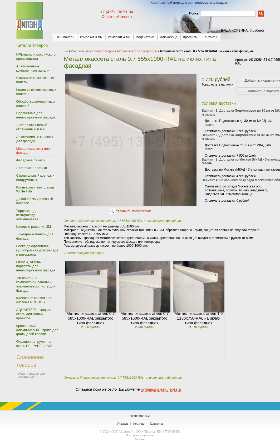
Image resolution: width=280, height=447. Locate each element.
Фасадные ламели (31, 160)
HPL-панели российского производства (36, 56)
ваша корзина (234, 30)
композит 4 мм (119, 37)
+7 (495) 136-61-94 (117, 12)
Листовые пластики (31, 168)
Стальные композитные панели (35, 80)
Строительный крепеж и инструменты (35, 177)
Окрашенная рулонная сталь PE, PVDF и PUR (34, 344)
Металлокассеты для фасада (33, 151)
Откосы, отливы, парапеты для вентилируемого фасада (35, 266)
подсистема (145, 37)
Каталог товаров (103, 51)
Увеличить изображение (134, 211)
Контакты (210, 37)
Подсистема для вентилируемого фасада (35, 115)
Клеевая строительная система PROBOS (34, 300)
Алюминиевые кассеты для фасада (34, 139)
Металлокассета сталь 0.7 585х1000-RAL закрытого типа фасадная (91, 318)
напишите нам (140, 416)
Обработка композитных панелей (35, 104)
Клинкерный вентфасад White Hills (35, 189)
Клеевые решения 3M (33, 227)
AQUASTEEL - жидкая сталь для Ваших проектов (33, 314)
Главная (122, 423)
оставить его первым (161, 389)
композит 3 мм (91, 37)
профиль (190, 37)
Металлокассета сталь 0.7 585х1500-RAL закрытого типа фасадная (145, 318)
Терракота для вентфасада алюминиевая (28, 215)
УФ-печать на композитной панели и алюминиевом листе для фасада (36, 284)
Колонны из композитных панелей (36, 92)
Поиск (194, 13)
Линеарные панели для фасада (34, 236)
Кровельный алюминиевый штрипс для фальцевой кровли (37, 330)
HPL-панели (65, 37)
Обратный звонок (116, 16)
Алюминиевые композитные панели (33, 68)
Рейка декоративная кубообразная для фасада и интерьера (37, 250)
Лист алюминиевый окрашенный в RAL (31, 127)
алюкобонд (169, 37)
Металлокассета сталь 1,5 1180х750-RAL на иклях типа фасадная (199, 318)
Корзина (138, 423)
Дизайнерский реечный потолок (34, 201)
